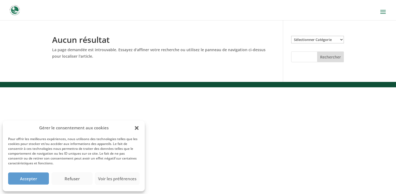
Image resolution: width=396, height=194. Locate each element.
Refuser (72, 178)
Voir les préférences (117, 178)
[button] (136, 128)
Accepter (28, 178)
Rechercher (330, 57)
